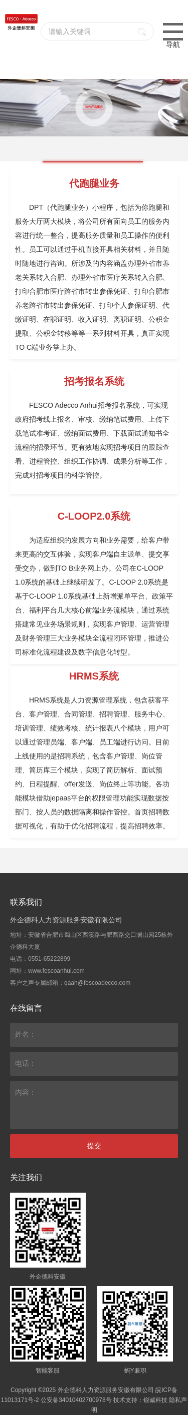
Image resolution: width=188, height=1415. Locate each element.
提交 (94, 1146)
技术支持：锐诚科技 (140, 1400)
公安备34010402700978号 (76, 1400)
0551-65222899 (49, 958)
